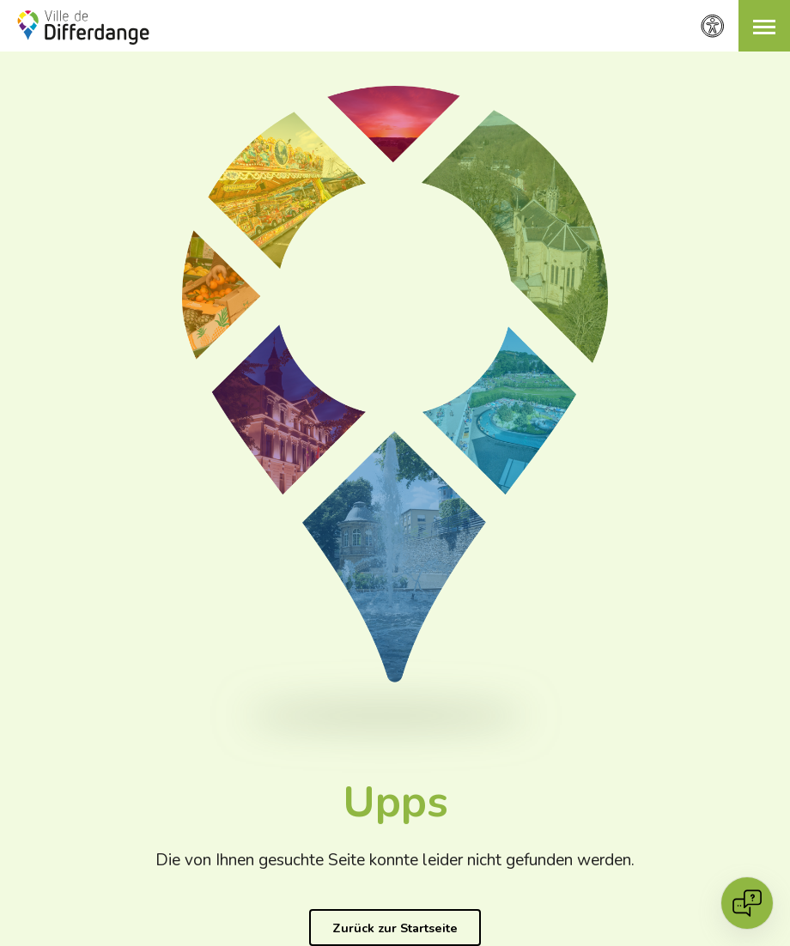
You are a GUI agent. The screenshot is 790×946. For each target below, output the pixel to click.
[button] (764, 26)
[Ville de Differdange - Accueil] (83, 27)
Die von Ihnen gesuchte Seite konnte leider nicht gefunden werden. (395, 860)
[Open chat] (747, 903)
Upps (395, 802)
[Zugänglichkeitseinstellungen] (713, 26)
